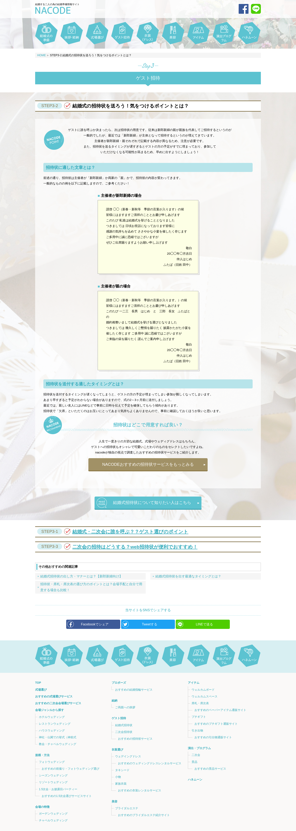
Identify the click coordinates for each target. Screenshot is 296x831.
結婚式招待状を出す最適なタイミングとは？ (188, 576)
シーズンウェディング (53, 775)
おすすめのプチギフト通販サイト (216, 723)
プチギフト (199, 717)
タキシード (122, 770)
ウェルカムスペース (204, 696)
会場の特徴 (42, 806)
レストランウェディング (55, 723)
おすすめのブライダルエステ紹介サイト (144, 815)
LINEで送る (204, 624)
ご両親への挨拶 (125, 707)
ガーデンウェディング (53, 813)
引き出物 (197, 730)
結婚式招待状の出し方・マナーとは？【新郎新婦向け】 (81, 576)
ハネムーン (195, 779)
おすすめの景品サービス (210, 768)
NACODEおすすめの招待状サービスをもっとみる (148, 464)
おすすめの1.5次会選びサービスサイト (67, 796)
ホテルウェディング (52, 717)
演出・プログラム (199, 748)
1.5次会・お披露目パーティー (58, 789)
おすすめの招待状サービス (135, 738)
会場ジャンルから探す (49, 710)
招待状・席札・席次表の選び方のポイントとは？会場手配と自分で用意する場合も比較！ (91, 587)
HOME (41, 55)
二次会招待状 (123, 732)
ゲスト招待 (118, 718)
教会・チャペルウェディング (57, 744)
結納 (114, 700)
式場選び (41, 689)
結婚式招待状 (123, 725)
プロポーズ (118, 682)
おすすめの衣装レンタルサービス (139, 790)
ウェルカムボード (203, 689)
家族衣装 (121, 783)
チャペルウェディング (53, 820)
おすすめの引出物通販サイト (213, 737)
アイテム (193, 682)
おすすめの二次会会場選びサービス (58, 703)
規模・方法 (42, 755)
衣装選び (117, 749)
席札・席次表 (200, 703)
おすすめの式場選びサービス (54, 696)
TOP (38, 682)
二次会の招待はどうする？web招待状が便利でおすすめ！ (117, 546)
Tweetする (149, 624)
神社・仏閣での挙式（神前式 (57, 737)
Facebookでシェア (95, 624)
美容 (114, 801)
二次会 (196, 755)
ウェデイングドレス (128, 756)
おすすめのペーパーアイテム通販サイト (220, 710)
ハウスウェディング (52, 730)
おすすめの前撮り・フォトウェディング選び (70, 768)
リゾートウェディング (53, 782)
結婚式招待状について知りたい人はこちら (152, 502)
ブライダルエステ (126, 808)
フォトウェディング (52, 761)
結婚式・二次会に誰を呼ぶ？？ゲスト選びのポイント (112, 531)
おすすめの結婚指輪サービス (134, 689)
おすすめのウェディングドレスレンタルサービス (149, 763)
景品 (194, 761)
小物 (118, 776)
